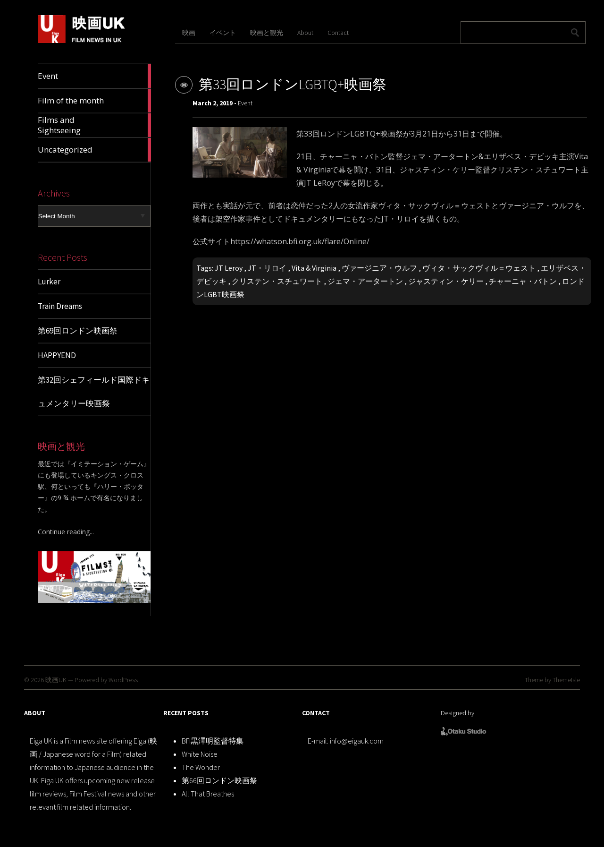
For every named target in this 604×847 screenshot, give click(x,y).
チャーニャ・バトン (523, 281)
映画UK (56, 680)
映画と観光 (266, 32)
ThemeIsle (566, 680)
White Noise (200, 754)
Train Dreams (60, 306)
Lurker (49, 281)
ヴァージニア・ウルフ (379, 268)
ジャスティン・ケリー (446, 281)
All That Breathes (208, 793)
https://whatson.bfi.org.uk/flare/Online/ (299, 241)
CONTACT (316, 713)
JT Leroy (229, 268)
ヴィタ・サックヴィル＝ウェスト (479, 268)
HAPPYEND (57, 355)
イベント (223, 32)
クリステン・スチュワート (277, 281)
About (305, 32)
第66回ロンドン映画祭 (219, 780)
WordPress (123, 680)
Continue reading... (66, 531)
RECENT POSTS (186, 713)
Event (245, 103)
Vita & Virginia (314, 268)
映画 (188, 32)
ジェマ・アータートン (365, 281)
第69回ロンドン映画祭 (77, 330)
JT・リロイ (267, 268)
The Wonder (201, 767)
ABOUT (34, 713)
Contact (338, 32)
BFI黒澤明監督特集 (212, 740)
